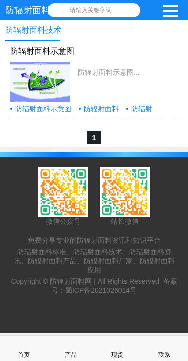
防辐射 (141, 109)
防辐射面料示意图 (42, 51)
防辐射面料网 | (73, 281)
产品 (70, 348)
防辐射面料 (101, 109)
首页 (23, 348)
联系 (164, 348)
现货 (117, 348)
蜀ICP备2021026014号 (101, 290)
